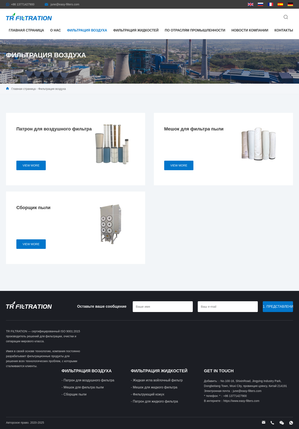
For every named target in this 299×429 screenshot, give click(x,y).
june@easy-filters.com (65, 4)
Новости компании (249, 30)
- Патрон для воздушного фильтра (87, 380)
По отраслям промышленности (195, 30)
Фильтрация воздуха (87, 30)
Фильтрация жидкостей (136, 30)
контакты (283, 30)
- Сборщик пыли (73, 394)
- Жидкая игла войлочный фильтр (157, 380)
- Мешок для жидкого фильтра (154, 387)
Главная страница (26, 30)
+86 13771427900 (22, 4)
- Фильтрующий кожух (147, 394)
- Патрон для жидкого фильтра (154, 401)
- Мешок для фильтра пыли (82, 387)
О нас (55, 30)
